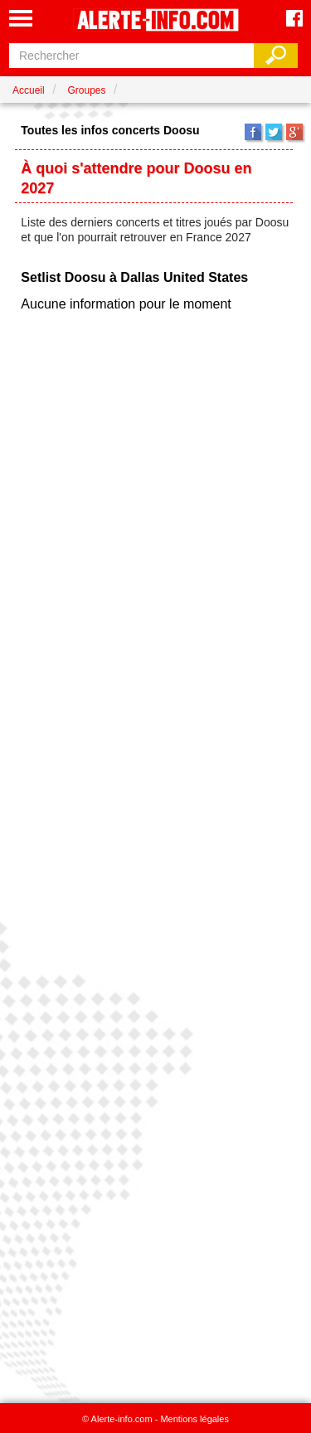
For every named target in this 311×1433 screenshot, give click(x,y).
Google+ (294, 132)
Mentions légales (194, 1419)
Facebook (253, 132)
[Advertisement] (155, 852)
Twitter (273, 132)
